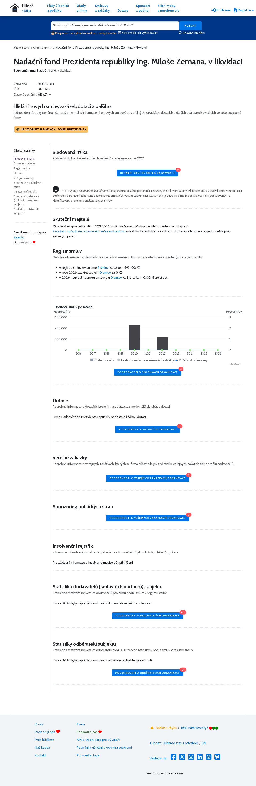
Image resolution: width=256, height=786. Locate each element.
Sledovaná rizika (25, 158)
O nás (39, 724)
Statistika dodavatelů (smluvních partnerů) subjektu (27, 200)
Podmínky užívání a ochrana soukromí (104, 747)
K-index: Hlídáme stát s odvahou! (173, 743)
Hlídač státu (21, 47)
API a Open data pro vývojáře (99, 740)
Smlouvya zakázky (102, 8)
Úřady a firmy (42, 47)
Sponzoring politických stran (27, 184)
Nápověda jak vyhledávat (138, 33)
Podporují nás (47, 732)
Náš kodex (42, 747)
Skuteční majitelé (24, 163)
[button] (51, 129)
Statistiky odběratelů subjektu (26, 211)
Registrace (244, 10)
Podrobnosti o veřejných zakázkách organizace (149, 477)
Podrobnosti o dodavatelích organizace (149, 614)
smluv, (117, 277)
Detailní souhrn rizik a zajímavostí (149, 172)
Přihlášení (221, 10)
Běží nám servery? (199, 728)
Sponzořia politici (143, 8)
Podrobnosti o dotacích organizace (149, 428)
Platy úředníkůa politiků (58, 8)
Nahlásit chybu (163, 728)
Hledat (190, 26)
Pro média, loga (88, 755)
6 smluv (103, 268)
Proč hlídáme (44, 740)
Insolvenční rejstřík (25, 191)
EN (203, 743)
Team (81, 724)
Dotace (122, 11)
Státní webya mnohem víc (168, 8)
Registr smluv (22, 168)
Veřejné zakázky (24, 178)
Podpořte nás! (89, 732)
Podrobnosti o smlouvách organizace (149, 371)
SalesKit (19, 237)
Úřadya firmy (82, 8)
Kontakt (40, 755)
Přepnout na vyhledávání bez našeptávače (83, 33)
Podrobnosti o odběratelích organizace (149, 671)
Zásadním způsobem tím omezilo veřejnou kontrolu (89, 231)
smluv (105, 272)
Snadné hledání (192, 33)
